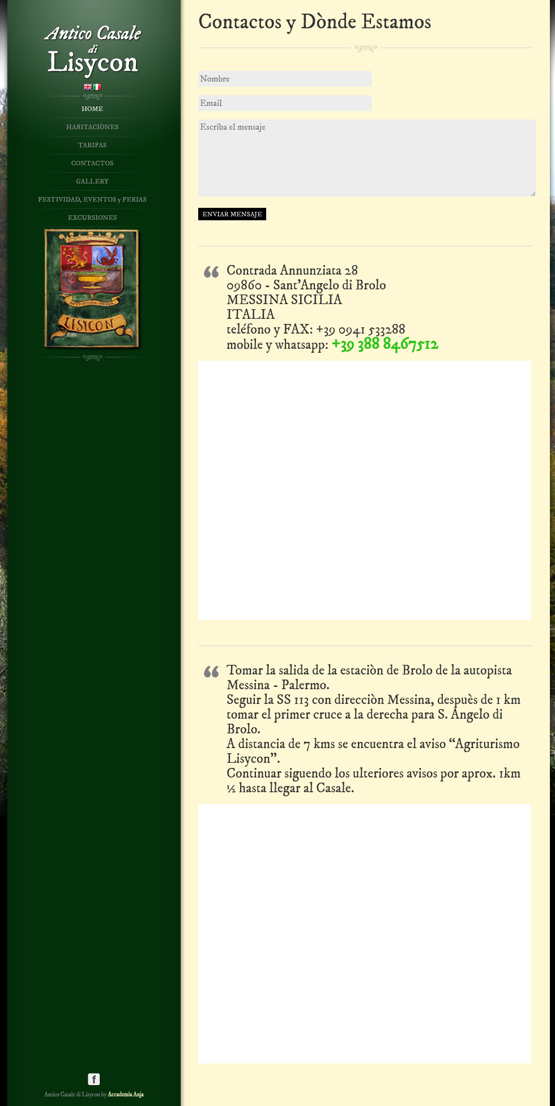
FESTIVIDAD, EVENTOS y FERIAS (92, 199)
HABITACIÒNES (92, 127)
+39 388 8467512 (384, 344)
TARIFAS (92, 145)
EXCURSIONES (92, 217)
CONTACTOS (92, 163)
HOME (92, 109)
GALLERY (92, 181)
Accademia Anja (125, 1094)
